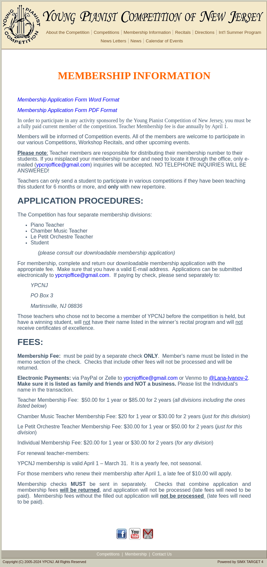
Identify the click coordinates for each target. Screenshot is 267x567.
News (136, 40)
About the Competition (67, 32)
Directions (204, 32)
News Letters (113, 40)
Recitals (182, 32)
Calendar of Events (164, 40)
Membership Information (147, 32)
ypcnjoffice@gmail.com (63, 165)
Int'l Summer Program (240, 32)
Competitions (106, 32)
